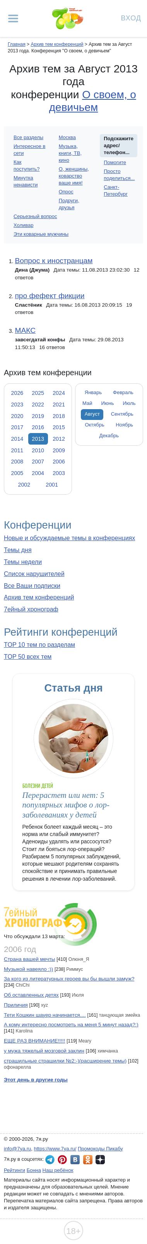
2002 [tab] (24, 485)
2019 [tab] (38, 416)
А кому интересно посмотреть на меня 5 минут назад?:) (71, 1024)
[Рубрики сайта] (13, 18)
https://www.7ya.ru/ (55, 1149)
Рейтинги (14, 1170)
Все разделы (28, 137)
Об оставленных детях (31, 995)
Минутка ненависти (26, 181)
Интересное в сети (29, 149)
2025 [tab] (38, 393)
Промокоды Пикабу (100, 1149)
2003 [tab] (59, 473)
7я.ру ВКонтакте (75, 1159)
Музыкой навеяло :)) (28, 969)
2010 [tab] (38, 450)
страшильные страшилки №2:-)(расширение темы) (65, 1061)
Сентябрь (122, 414)
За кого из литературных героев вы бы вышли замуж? (69, 979)
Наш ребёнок (58, 1170)
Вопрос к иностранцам (53, 261)
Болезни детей (37, 785)
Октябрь (94, 425)
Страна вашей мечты (29, 959)
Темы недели (23, 562)
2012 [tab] (59, 439)
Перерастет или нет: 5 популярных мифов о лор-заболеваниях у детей (65, 805)
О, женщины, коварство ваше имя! (74, 176)
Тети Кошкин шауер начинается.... (45, 1015)
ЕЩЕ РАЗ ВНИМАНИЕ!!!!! (34, 1041)
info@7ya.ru (17, 1149)
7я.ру (100, 1159)
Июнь (107, 403)
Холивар (23, 225)
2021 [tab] (59, 404)
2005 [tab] (17, 473)
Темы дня (18, 550)
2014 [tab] (17, 439)
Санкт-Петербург (116, 190)
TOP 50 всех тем (27, 656)
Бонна (34, 1170)
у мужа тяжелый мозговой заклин (44, 1051)
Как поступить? (26, 165)
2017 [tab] (17, 427)
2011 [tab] (17, 450)
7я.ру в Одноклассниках (87, 1159)
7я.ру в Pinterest (62, 1159)
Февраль (123, 392)
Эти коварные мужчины (41, 234)
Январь (93, 392)
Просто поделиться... (119, 174)
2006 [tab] (59, 461)
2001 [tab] (52, 485)
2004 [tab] (38, 473)
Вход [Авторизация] (131, 17)
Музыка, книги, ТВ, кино (70, 153)
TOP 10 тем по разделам (39, 644)
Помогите (115, 162)
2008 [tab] (17, 461)
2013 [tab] (38, 439)
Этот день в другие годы (36, 1080)
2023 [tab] (17, 404)
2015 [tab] (59, 427)
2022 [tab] (38, 404)
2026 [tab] (17, 393)
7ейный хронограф (31, 609)
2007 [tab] (38, 461)
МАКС (25, 330)
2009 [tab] (59, 450)
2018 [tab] (59, 416)
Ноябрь (124, 425)
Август (92, 414)
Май (87, 403)
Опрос (66, 192)
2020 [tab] (17, 416)
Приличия (16, 1005)
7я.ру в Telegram (50, 1159)
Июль (129, 403)
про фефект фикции (49, 296)
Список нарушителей (34, 574)
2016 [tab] (38, 427)
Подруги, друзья (69, 204)
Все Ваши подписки (32, 586)
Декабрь (109, 435)
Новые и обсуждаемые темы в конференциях (69, 538)
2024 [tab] (59, 393)
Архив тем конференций (39, 597)
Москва (67, 137)
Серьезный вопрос (35, 216)
